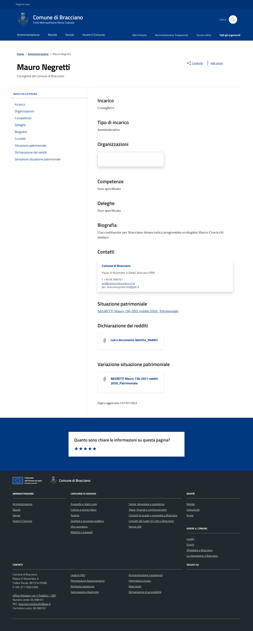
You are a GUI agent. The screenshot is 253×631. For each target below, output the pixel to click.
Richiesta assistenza (82, 586)
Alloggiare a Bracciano (199, 550)
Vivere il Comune (93, 34)
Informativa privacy (140, 581)
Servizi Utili (135, 526)
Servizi (69, 34)
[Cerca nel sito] (233, 19)
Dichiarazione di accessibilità (145, 592)
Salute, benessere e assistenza (146, 504)
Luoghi (190, 539)
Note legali (135, 586)
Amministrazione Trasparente (171, 35)
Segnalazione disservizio (85, 592)
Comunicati (193, 510)
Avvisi (190, 515)
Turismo (75, 515)
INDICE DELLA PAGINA (49, 94)
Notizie (191, 504)
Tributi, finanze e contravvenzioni (148, 510)
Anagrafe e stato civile (84, 504)
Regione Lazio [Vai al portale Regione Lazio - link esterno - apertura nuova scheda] (23, 4)
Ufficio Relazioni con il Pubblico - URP (34, 595)
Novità (52, 34)
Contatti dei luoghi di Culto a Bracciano (151, 521)
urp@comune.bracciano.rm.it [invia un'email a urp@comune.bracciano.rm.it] (118, 283)
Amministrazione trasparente (146, 575)
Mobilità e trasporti (82, 532)
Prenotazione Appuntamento (88, 581)
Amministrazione (28, 34)
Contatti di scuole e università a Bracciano (153, 515)
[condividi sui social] (194, 63)
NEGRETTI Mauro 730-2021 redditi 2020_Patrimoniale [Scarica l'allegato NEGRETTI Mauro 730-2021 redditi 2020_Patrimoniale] (134, 381)
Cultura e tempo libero (83, 510)
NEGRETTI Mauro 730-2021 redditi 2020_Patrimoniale (138, 311)
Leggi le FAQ (78, 575)
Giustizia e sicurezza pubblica (87, 521)
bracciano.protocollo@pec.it (35, 604)
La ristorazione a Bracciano (202, 556)
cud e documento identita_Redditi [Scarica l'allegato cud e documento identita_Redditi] (134, 340)
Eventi (190, 544)
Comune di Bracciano (116, 266)
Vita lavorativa (79, 526)
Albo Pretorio (139, 35)
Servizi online (204, 35)
